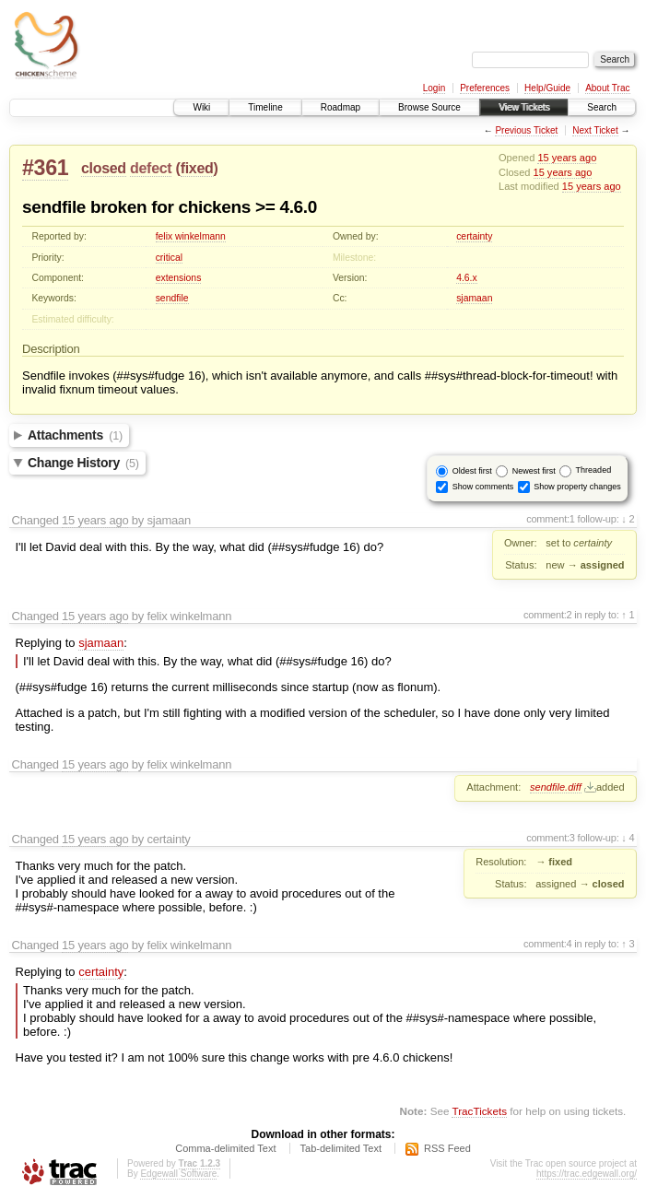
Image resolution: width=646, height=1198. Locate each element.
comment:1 (550, 518)
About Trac (607, 88)
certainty (474, 236)
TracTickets (479, 1111)
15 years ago (566, 157)
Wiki (201, 107)
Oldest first (472, 470)
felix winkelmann (191, 236)
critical (169, 258)
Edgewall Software (178, 1174)
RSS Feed (447, 1148)
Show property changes (577, 485)
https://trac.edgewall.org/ (586, 1174)
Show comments (483, 485)
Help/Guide (547, 88)
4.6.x (466, 278)
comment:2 (547, 614)
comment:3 (550, 837)
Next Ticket (594, 130)
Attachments (75, 435)
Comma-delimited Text (225, 1148)
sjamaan (474, 298)
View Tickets (524, 107)
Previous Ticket (526, 130)
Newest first (534, 470)
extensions (179, 278)
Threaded (594, 470)
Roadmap (340, 107)
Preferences (485, 88)
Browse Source (429, 107)
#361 (45, 168)
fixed (197, 168)
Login (434, 88)
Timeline (265, 107)
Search (602, 107)
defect (150, 168)
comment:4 (547, 943)
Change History (83, 462)
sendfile (172, 298)
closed (103, 168)
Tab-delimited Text (341, 1148)
